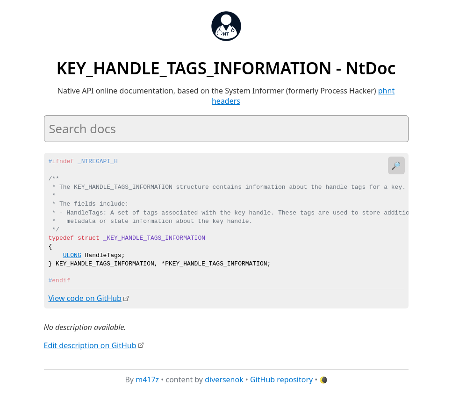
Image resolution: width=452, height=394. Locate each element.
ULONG (72, 255)
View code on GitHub (85, 298)
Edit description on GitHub (90, 345)
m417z (147, 379)
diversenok (224, 379)
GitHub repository (281, 379)
